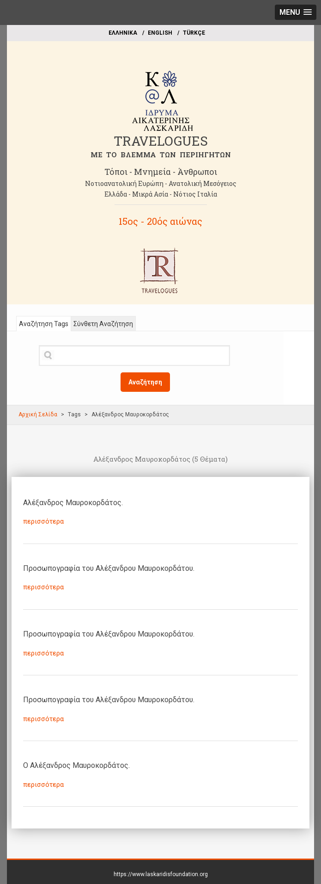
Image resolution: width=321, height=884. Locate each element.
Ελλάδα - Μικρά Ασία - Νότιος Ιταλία (160, 194)
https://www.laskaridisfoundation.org (161, 874)
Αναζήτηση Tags (43, 324)
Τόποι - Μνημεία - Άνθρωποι (160, 171)
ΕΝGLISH (160, 33)
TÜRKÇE (194, 33)
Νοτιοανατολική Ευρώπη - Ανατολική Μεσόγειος (160, 183)
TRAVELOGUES (161, 140)
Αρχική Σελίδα (37, 414)
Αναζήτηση (145, 382)
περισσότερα (43, 521)
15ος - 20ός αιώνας (160, 221)
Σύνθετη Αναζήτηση (103, 324)
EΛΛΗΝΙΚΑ (123, 33)
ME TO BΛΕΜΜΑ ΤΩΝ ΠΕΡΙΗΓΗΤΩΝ (161, 154)
